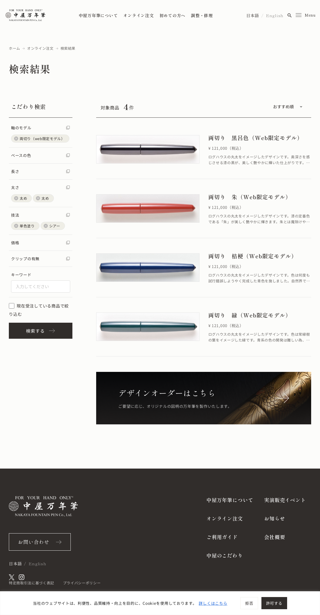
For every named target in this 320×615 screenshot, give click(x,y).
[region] (160, 603)
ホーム (14, 48)
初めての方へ (172, 15)
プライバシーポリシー (82, 582)
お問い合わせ (33, 541)
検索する (40, 330)
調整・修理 (202, 15)
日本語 (252, 15)
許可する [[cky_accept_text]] (274, 603)
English (275, 15)
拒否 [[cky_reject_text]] (249, 603)
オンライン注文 (138, 15)
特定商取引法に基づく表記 (31, 582)
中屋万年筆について (98, 15)
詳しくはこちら (213, 603)
